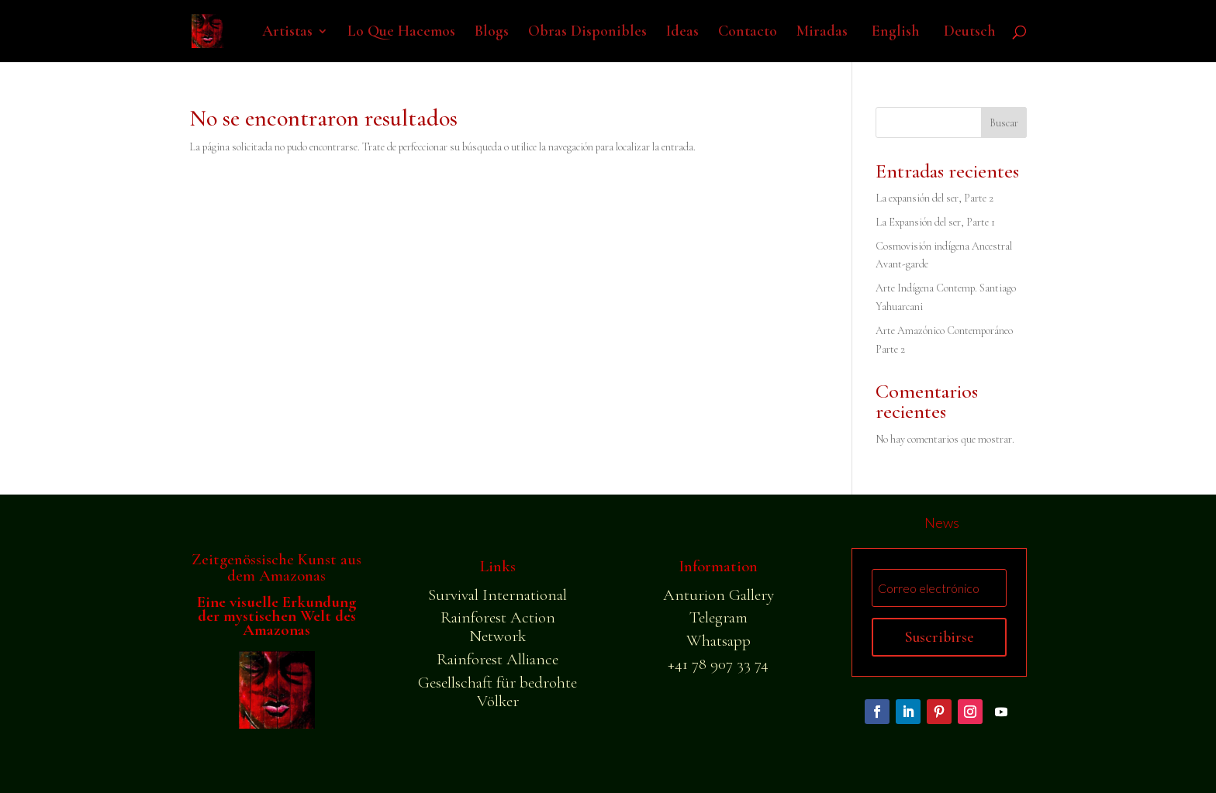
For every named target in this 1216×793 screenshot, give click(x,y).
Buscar (1004, 122)
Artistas (287, 33)
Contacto (747, 33)
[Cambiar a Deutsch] (967, 44)
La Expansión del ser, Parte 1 (935, 222)
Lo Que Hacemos (401, 33)
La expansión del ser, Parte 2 (934, 198)
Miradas (822, 33)
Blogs (492, 33)
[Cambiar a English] (893, 44)
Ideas (682, 33)
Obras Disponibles (587, 33)
